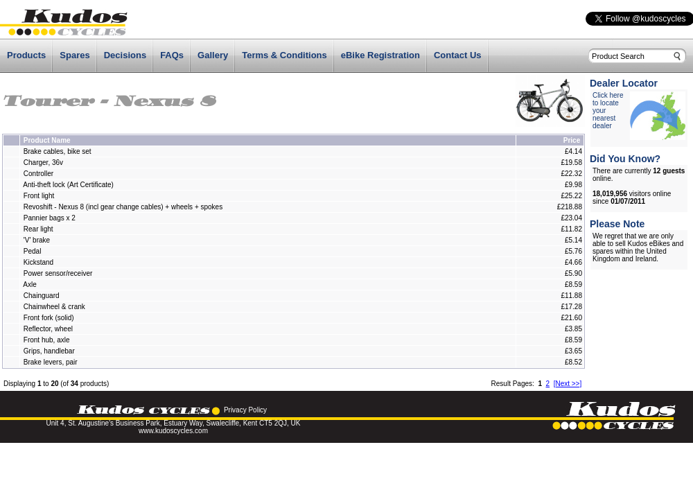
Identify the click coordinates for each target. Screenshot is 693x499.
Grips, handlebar (49, 351)
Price (571, 140)
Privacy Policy (245, 410)
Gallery (213, 55)
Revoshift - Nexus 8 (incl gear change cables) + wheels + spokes (123, 207)
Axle (29, 284)
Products (26, 55)
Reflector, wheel (48, 329)
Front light (40, 196)
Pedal (33, 251)
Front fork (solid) (49, 318)
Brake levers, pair (51, 362)
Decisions (125, 55)
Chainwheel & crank (54, 306)
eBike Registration (380, 55)
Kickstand (38, 262)
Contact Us (458, 55)
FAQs (172, 55)
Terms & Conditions (284, 55)
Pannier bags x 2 (50, 218)
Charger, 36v (43, 162)
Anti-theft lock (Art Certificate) (68, 185)
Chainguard (42, 295)
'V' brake (37, 240)
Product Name (47, 140)
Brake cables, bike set (57, 151)
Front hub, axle (47, 340)
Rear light (38, 229)
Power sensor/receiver (58, 273)
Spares (74, 55)
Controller (38, 173)
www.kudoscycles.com (173, 431)
